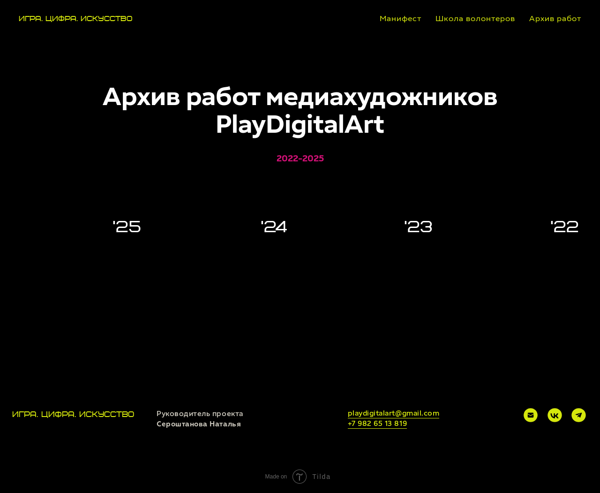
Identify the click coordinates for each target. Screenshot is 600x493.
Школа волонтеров (475, 18)
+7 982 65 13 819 (377, 423)
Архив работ (555, 18)
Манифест (400, 18)
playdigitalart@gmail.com (394, 413)
